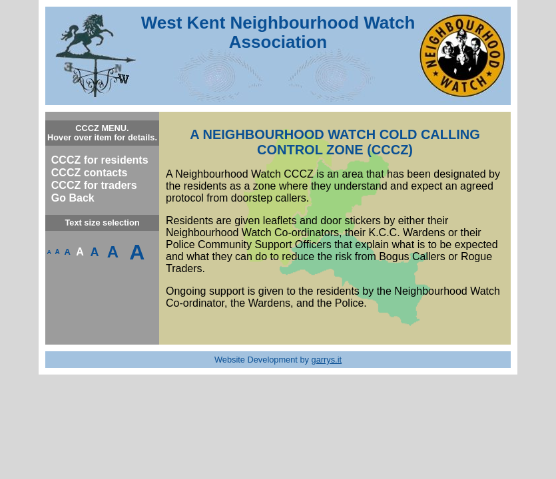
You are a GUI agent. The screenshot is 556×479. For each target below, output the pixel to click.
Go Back (73, 198)
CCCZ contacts (89, 172)
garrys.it (327, 360)
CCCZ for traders (94, 185)
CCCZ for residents (99, 160)
